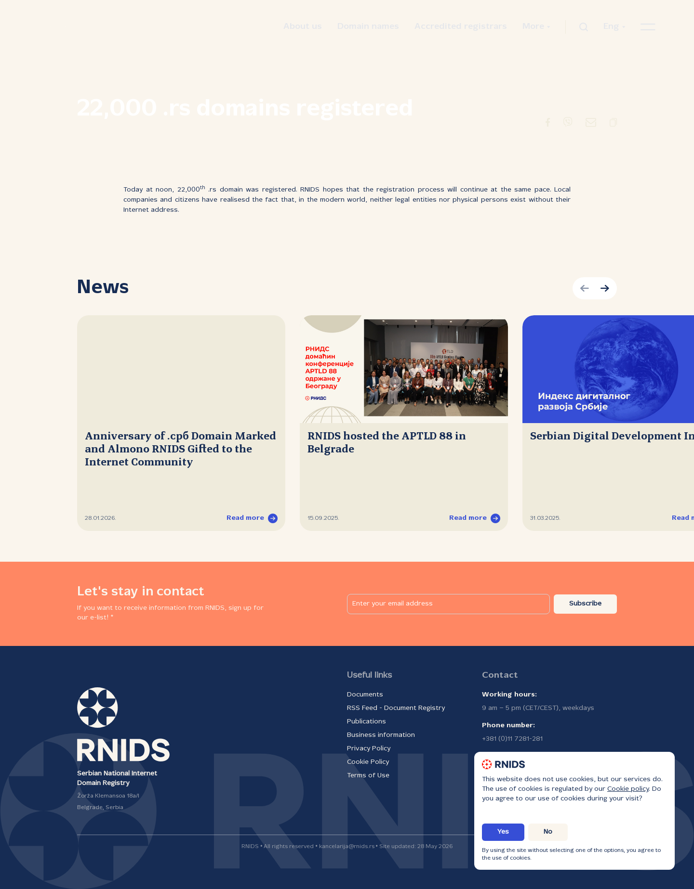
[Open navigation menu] (648, 27)
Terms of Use (368, 776)
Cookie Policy (368, 762)
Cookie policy (628, 789)
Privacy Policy (368, 749)
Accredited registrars (460, 27)
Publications (366, 722)
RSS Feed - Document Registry (396, 708)
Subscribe (585, 604)
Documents (365, 695)
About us (302, 27)
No (548, 832)
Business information (381, 735)
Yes (503, 832)
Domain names (368, 27)
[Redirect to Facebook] (548, 124)
